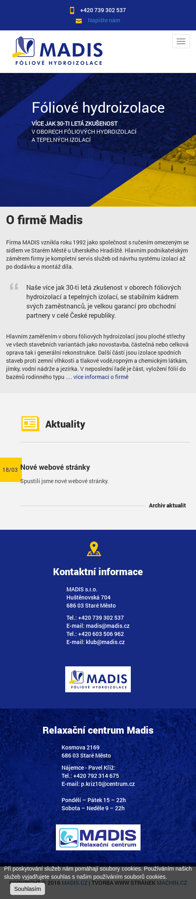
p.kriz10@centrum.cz (108, 784)
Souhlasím (27, 889)
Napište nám (104, 20)
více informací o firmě (100, 377)
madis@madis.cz (108, 625)
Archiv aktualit (167, 505)
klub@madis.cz (105, 642)
